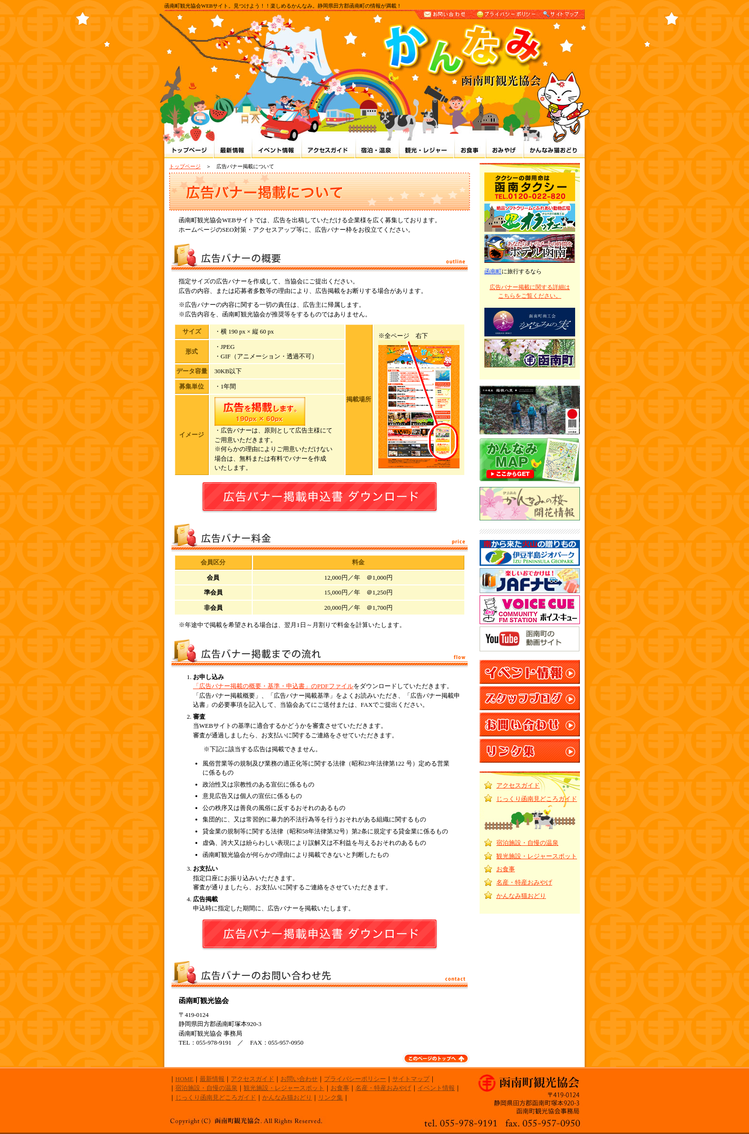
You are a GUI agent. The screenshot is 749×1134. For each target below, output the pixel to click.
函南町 (493, 271)
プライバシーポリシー (355, 1078)
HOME (184, 1078)
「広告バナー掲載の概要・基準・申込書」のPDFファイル (273, 686)
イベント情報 (436, 1087)
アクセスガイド (518, 785)
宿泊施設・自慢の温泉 (527, 842)
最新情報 (212, 1078)
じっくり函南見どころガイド (536, 798)
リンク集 (330, 1097)
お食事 (505, 869)
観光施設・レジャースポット (536, 856)
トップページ (185, 166)
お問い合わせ (299, 1078)
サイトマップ (410, 1078)
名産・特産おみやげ (524, 882)
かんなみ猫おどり (521, 895)
